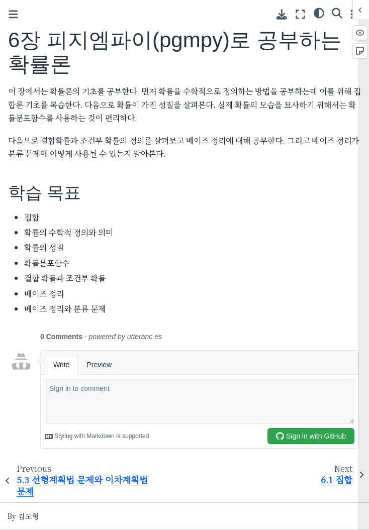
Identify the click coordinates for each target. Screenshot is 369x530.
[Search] (337, 12)
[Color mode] (319, 12)
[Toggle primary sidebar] (13, 14)
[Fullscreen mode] (300, 14)
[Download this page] (281, 14)
